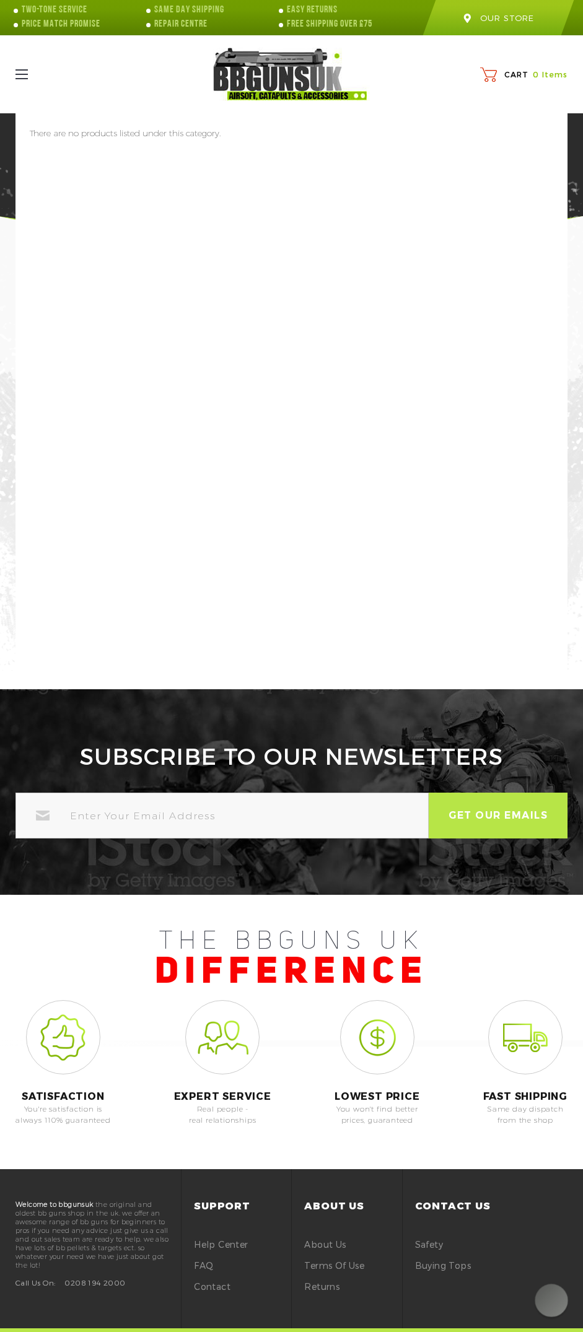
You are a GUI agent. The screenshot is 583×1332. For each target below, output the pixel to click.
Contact (212, 1286)
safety (429, 1244)
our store (498, 18)
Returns (322, 1286)
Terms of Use (334, 1265)
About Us (325, 1244)
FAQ (203, 1265)
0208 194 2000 (94, 1282)
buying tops (443, 1265)
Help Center (221, 1244)
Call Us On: (35, 1282)
